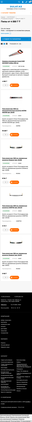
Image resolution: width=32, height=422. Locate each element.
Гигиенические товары (7, 375)
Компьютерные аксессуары (8, 390)
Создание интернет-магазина (9, 407)
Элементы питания (22, 388)
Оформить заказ (5, 347)
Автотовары (4, 367)
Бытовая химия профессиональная (6, 372)
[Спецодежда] (26, 421)
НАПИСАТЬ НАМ (5, 324)
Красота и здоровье (6, 392)
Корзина (3, 342)
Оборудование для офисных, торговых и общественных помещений (24, 365)
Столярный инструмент (7, 18)
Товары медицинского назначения (7, 365)
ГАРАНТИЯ (4, 331)
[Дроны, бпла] (4, 417)
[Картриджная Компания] (20, 415)
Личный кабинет (5, 345)
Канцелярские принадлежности (5, 387)
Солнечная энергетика (7, 362)
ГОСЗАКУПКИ (4, 333)
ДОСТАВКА (4, 328)
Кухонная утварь (21, 360)
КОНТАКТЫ (4, 322)
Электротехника (21, 386)
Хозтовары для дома (22, 380)
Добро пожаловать (6, 320)
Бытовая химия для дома (7, 369)
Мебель (19, 362)
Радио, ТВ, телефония (22, 371)
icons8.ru (28, 401)
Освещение (20, 369)
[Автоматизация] (5, 415)
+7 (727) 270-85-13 (5, 296)
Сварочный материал (6, 360)
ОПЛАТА (3, 326)
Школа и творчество (22, 382)
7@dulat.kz (3, 304)
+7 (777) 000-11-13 (18, 296)
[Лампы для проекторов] (18, 417)
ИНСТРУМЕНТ (11, 17)
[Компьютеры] (15, 421)
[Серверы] (14, 419)
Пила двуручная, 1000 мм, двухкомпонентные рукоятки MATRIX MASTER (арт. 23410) (14, 110)
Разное (18, 390)
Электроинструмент (22, 384)
